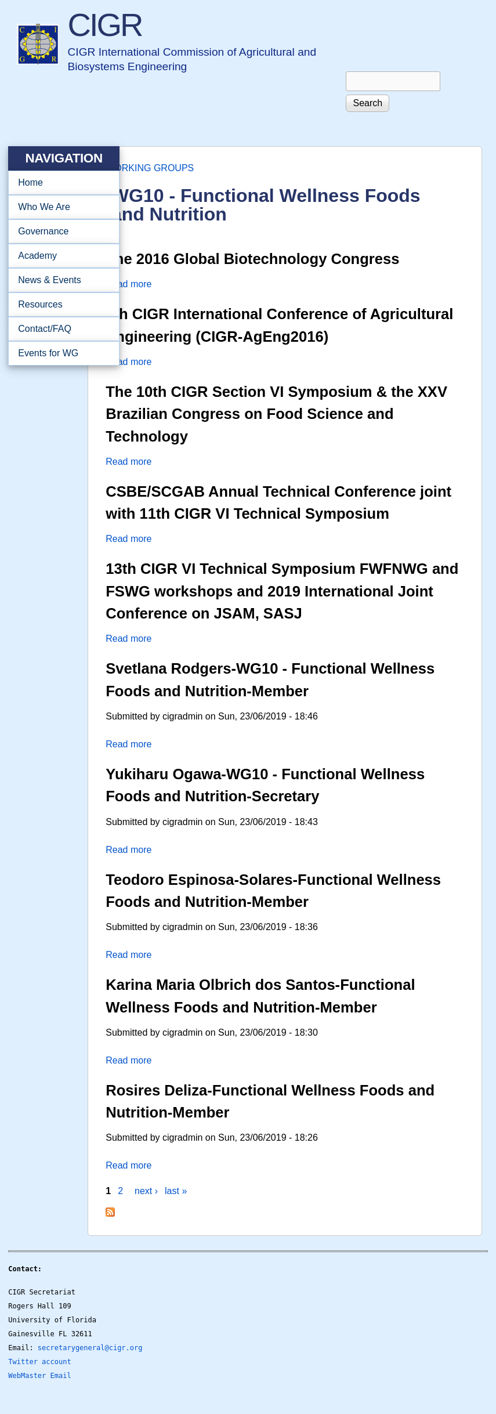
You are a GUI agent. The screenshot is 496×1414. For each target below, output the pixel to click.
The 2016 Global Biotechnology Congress (252, 259)
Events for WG (48, 353)
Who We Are (60, 207)
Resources (60, 304)
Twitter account (39, 1362)
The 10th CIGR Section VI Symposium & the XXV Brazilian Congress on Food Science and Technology (276, 414)
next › (146, 1191)
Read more (128, 284)
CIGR (104, 24)
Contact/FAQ (60, 329)
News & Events (60, 280)
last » (176, 1191)
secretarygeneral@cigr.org (90, 1348)
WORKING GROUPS (150, 168)
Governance (60, 231)
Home (30, 182)
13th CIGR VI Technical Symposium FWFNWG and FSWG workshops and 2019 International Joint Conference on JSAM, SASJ (282, 590)
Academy (60, 256)
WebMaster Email (39, 1376)
